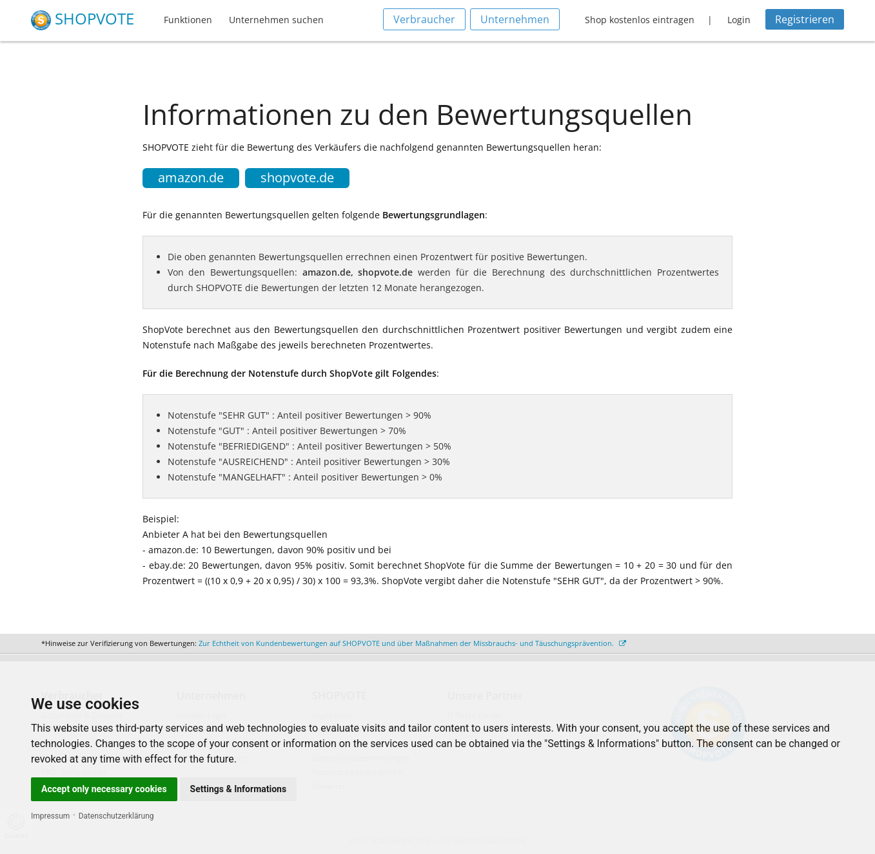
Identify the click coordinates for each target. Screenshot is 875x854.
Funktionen (188, 20)
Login (739, 20)
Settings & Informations (238, 789)
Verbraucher (424, 19)
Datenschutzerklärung (116, 816)
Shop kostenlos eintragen (639, 20)
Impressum (50, 816)
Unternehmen (514, 19)
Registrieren (804, 19)
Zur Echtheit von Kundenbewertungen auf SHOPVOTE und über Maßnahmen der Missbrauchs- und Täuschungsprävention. (412, 643)
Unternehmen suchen (276, 20)
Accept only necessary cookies (104, 789)
